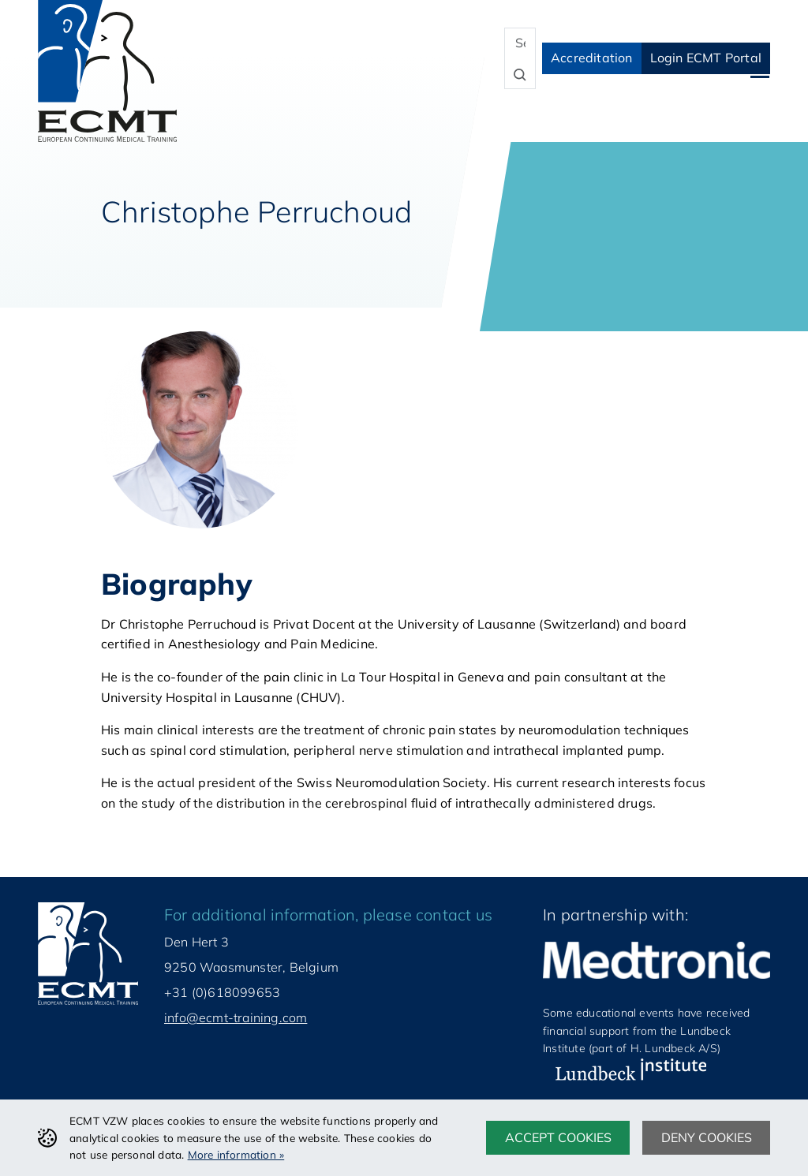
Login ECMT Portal (705, 57)
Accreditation (592, 57)
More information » (236, 1154)
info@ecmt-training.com (235, 1017)
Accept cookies (558, 1137)
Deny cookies (706, 1137)
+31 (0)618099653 (222, 992)
